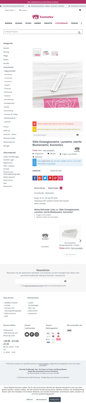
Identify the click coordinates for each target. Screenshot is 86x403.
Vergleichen (38, 154)
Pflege (5, 56)
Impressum (7, 186)
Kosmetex (45, 247)
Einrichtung (8, 111)
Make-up (6, 130)
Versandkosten (44, 364)
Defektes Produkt (10, 303)
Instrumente (9, 99)
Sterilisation (8, 81)
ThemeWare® (64, 377)
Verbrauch (8, 92)
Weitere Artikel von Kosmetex (46, 217)
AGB (4, 183)
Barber (6, 59)
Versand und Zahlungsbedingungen (11, 173)
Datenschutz (8, 180)
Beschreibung (39, 188)
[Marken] (8, 23)
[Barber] (37, 23)
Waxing (6, 52)
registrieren (46, 161)
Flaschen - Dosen (9, 134)
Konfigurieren (54, 399)
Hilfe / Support (8, 166)
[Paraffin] (48, 23)
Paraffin (6, 63)
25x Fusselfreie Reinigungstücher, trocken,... (70, 244)
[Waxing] (19, 23)
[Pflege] (28, 23)
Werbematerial (9, 118)
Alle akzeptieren (41, 399)
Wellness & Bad (9, 138)
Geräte (6, 107)
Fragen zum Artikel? (68, 154)
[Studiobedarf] (61, 23)
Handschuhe (8, 78)
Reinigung (7, 88)
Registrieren (8, 163)
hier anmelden (48, 150)
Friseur (6, 127)
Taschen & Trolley (11, 114)
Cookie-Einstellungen (11, 157)
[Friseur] (74, 23)
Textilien (7, 96)
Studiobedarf (8, 67)
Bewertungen (55, 188)
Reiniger (6, 146)
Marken (6, 48)
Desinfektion (8, 74)
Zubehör (7, 85)
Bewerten (37, 157)
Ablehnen (30, 399)
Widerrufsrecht (9, 177)
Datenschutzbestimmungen (34, 286)
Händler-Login (8, 160)
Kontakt (6, 169)
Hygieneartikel (9, 71)
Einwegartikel (9, 103)
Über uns (31, 308)
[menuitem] (80, 10)
